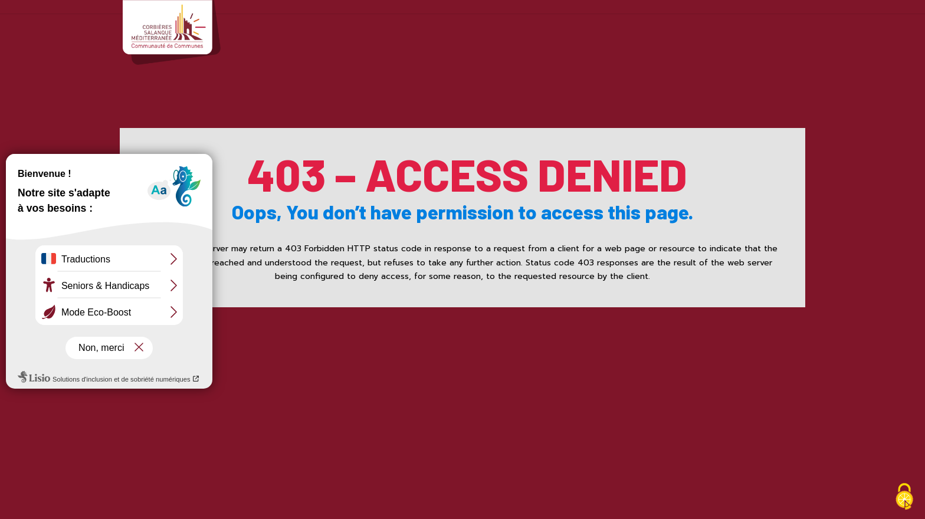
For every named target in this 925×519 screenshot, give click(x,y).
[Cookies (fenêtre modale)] (904, 498)
